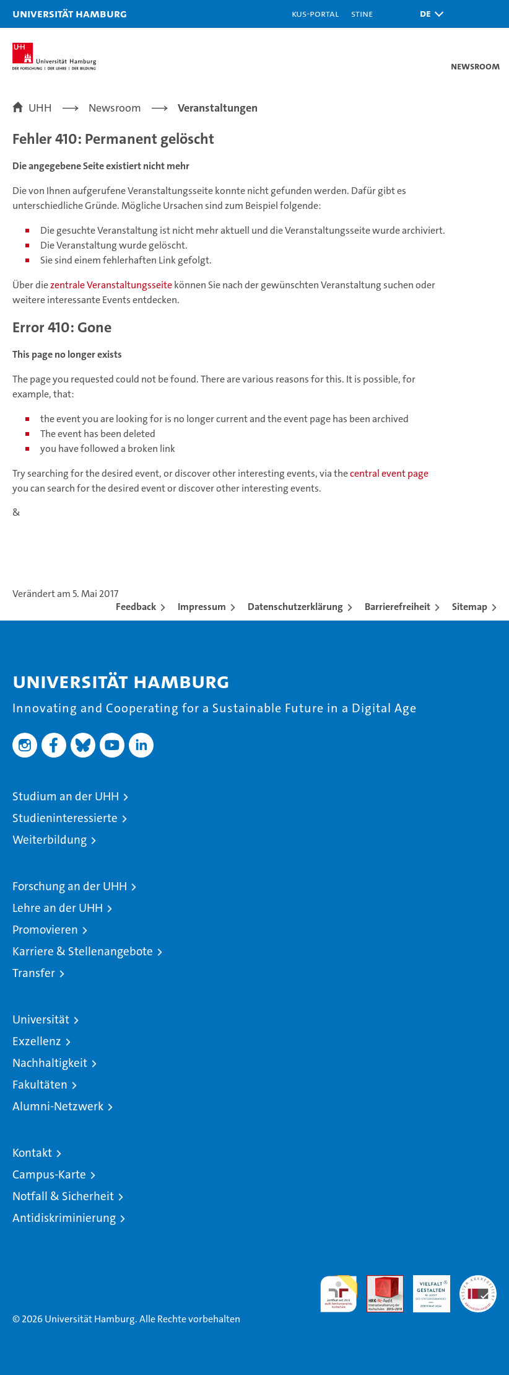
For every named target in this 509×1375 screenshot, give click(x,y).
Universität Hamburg (69, 13)
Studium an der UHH (65, 796)
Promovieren (45, 929)
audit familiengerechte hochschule (338, 1293)
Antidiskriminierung (64, 1218)
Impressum (202, 606)
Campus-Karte (49, 1174)
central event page (389, 473)
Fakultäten (39, 1084)
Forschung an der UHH (69, 886)
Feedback (136, 606)
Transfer (33, 973)
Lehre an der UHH (57, 908)
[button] (428, 14)
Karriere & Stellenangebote (82, 951)
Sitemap (469, 606)
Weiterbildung (49, 839)
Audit (378, 1281)
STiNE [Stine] (362, 13)
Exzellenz (36, 1041)
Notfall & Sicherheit (63, 1196)
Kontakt (32, 1153)
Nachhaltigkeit (49, 1063)
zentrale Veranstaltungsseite (112, 284)
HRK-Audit (425, 1288)
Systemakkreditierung (478, 1281)
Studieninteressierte (65, 818)
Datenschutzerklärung (295, 606)
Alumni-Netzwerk (57, 1106)
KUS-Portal (315, 13)
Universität (40, 1019)
